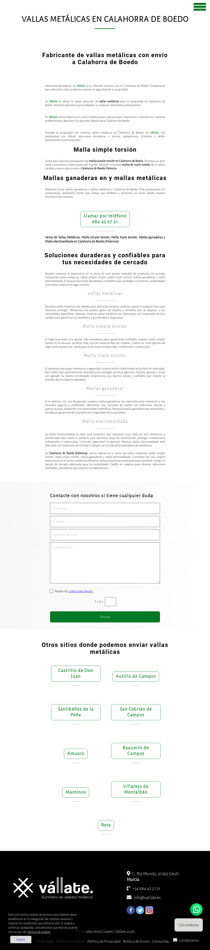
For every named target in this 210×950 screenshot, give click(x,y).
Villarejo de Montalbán (135, 789)
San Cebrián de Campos (136, 712)
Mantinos (76, 792)
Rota (106, 825)
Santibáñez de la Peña (76, 712)
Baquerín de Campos (136, 751)
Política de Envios (136, 941)
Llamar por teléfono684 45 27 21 (105, 219)
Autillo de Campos (136, 676)
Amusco (75, 753)
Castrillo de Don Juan (76, 673)
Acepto (20, 939)
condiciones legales (80, 591)
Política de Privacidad (104, 941)
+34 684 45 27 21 (143, 888)
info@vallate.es (144, 897)
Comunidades (163, 941)
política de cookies (38, 932)
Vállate (81, 85)
